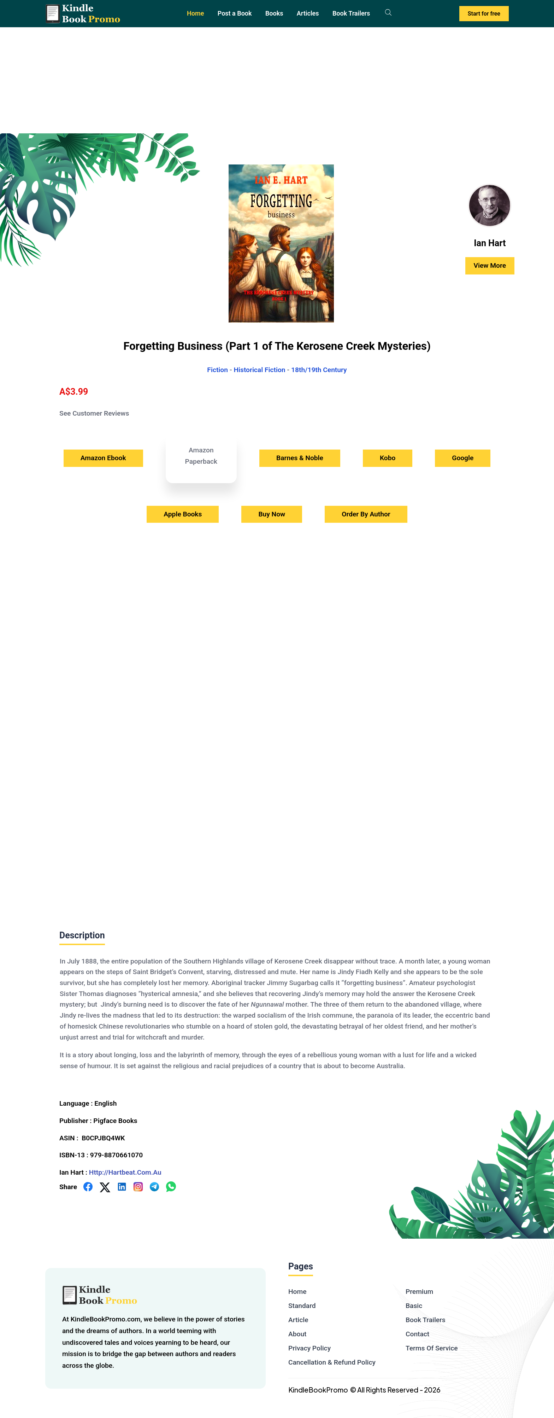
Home (195, 13)
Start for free (484, 13)
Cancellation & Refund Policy (332, 1362)
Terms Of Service (432, 1348)
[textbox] (277, 1018)
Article (298, 1320)
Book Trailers (351, 13)
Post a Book (235, 13)
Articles (308, 13)
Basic (414, 1306)
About (297, 1334)
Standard (302, 1306)
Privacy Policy (309, 1348)
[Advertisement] (277, 80)
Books (274, 13)
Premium (419, 1291)
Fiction (217, 370)
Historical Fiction (259, 370)
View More (490, 265)
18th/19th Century (319, 370)
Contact (417, 1334)
